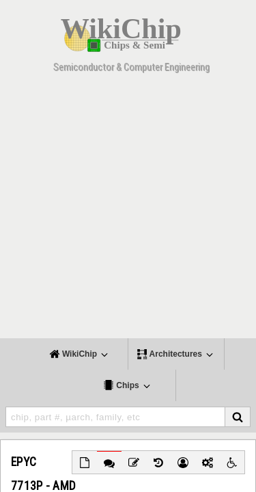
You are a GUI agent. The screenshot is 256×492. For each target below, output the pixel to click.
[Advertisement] (128, 210)
